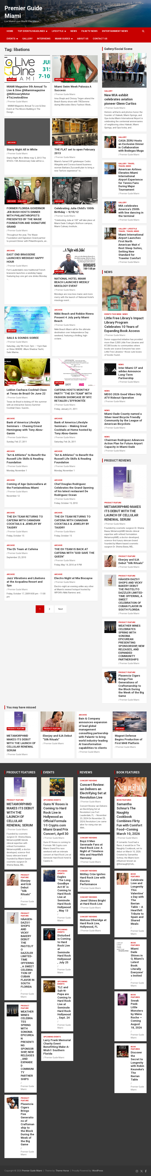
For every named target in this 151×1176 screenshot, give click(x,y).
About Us (82, 38)
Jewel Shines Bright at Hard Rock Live (93, 902)
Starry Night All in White (22, 149)
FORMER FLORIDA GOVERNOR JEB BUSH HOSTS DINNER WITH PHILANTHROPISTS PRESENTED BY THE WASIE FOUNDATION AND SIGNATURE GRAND (26, 217)
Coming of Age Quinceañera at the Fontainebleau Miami (26, 485)
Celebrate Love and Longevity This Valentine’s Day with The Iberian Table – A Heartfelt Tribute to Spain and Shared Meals (137, 901)
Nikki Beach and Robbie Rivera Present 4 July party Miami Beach (74, 317)
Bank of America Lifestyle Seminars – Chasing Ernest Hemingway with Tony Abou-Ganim (25, 428)
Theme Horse (62, 1170)
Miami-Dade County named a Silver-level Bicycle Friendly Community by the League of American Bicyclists (123, 419)
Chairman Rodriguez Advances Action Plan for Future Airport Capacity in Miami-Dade (124, 443)
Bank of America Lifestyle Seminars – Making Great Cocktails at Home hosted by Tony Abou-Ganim (73, 428)
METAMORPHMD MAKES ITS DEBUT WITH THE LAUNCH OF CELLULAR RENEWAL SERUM (21, 743)
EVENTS (11, 38)
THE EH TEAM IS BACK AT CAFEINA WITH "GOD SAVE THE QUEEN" (74, 552)
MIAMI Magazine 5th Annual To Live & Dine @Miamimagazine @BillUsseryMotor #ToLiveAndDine (27, 92)
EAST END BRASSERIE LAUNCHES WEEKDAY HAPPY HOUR (25, 258)
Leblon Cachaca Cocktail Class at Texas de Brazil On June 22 (27, 391)
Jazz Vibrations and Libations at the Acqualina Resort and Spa (26, 581)
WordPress (97, 1170)
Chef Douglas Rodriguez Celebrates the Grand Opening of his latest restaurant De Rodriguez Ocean (74, 489)
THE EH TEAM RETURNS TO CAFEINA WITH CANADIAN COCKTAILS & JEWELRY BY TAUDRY (25, 522)
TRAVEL (131, 164)
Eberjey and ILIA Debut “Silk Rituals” (131, 561)
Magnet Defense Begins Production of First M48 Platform (128, 739)
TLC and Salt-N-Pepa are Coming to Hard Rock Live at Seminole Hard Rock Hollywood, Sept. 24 (64, 1002)
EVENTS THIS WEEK (112, 314)
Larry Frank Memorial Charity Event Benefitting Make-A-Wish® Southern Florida (57, 1046)
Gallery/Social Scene (118, 49)
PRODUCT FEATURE (112, 503)
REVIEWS (86, 772)
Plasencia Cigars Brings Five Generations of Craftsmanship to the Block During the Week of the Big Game (131, 686)
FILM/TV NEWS (89, 31)
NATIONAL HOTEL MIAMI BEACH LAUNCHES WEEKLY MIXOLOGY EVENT (71, 282)
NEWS (73, 31)
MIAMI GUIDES (62, 38)
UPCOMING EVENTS (52, 800)
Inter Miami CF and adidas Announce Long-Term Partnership (130, 373)
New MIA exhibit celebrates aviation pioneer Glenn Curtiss (120, 99)
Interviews (43, 38)
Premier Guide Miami (18, 101)
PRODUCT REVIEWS (117, 460)
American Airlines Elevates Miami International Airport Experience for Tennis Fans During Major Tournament (130, 179)
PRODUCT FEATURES (21, 772)
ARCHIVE (59, 79)
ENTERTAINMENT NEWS (115, 31)
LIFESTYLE (58, 31)
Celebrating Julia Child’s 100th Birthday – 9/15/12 (74, 210)
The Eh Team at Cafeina (22, 549)
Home (10, 31)
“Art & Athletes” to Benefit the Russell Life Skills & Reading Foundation (26, 458)
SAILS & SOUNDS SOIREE (23, 338)
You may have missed (21, 707)
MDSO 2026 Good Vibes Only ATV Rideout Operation (123, 396)
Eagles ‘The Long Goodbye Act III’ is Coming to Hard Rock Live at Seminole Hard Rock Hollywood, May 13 (64, 893)
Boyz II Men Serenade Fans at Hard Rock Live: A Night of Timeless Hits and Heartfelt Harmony (91, 849)
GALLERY (27, 38)
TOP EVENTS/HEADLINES (31, 31)
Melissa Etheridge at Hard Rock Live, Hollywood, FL (93, 923)
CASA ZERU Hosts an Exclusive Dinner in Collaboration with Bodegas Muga (131, 145)
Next (60, 609)
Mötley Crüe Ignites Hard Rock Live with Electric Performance (92, 879)
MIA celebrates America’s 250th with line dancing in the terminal (130, 211)
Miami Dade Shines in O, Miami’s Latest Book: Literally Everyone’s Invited (137, 962)
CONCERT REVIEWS (88, 781)
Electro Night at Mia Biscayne (73, 578)
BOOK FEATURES (128, 772)
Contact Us (100, 38)
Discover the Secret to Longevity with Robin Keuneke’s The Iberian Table (137, 1066)
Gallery (12, 79)
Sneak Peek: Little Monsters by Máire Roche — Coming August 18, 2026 (137, 1014)
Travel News (124, 166)
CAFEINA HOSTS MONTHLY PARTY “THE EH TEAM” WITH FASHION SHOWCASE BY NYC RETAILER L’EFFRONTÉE (73, 395)
